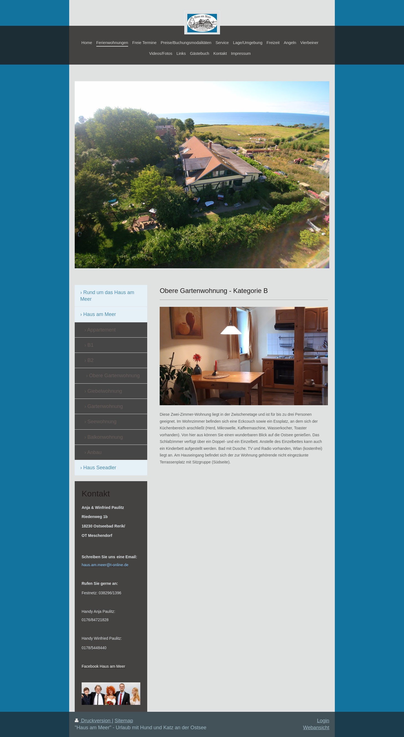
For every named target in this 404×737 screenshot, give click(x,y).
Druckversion (93, 720)
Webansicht (316, 727)
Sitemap (124, 720)
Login (323, 720)
